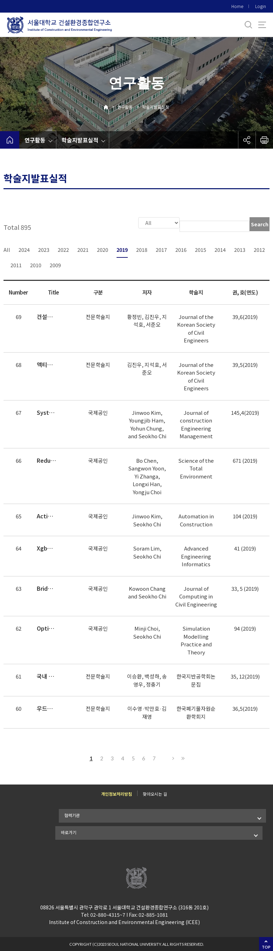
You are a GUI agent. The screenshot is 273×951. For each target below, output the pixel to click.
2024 (24, 249)
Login (260, 6)
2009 (55, 264)
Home (237, 6)
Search (259, 224)
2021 (83, 249)
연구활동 (125, 107)
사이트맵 (262, 25)
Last (182, 757)
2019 (122, 249)
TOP (266, 947)
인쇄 (264, 140)
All (7, 249)
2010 (35, 264)
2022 (63, 249)
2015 (200, 249)
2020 (102, 249)
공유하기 (246, 140)
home (9, 140)
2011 (16, 264)
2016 (181, 249)
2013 (239, 249)
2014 (220, 249)
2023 (43, 249)
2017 (161, 249)
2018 (141, 249)
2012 (259, 249)
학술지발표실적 (155, 107)
